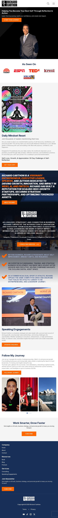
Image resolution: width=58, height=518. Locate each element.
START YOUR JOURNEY (11, 20)
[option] (10, 394)
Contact (4, 453)
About (4, 450)
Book (3, 459)
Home (3, 447)
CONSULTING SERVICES (29, 244)
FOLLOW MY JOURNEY (11, 372)
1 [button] (27, 413)
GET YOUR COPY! (9, 165)
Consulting (5, 471)
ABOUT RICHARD (9, 202)
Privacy (33, 509)
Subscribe (29, 434)
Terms (24, 509)
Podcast (4, 465)
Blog (3, 462)
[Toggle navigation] (53, 3)
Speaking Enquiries (11, 344)
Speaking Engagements (9, 474)
